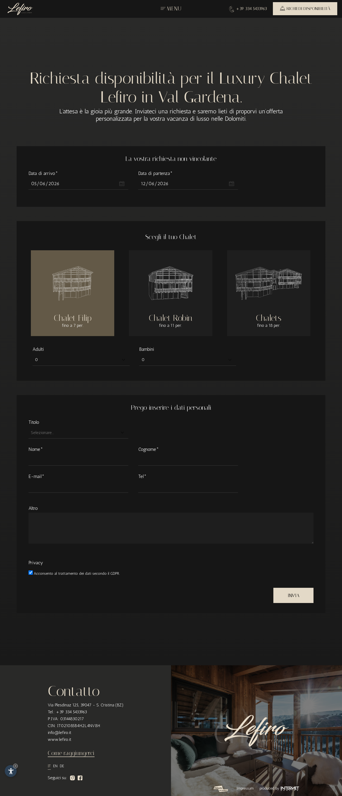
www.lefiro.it (59, 739)
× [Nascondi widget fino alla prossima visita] (15, 766)
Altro (33, 508)
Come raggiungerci (71, 753)
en (55, 766)
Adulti (38, 349)
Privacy (35, 562)
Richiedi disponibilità (305, 8)
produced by (280, 788)
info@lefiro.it (59, 732)
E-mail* (36, 476)
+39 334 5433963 (248, 8)
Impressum (245, 788)
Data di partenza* (155, 173)
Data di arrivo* (43, 173)
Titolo (33, 422)
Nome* (35, 449)
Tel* (142, 476)
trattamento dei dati (75, 573)
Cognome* (148, 449)
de (62, 766)
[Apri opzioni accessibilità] (11, 771)
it (49, 766)
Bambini (146, 349)
